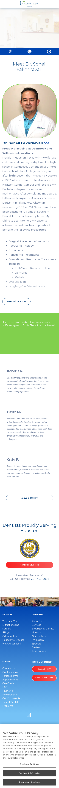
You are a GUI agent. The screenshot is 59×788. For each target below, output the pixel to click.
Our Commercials (12, 698)
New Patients (9, 694)
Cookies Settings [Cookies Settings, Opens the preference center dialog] (29, 764)
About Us (37, 621)
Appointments (10, 679)
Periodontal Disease (13, 640)
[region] (29, 756)
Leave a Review (29, 498)
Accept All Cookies (29, 782)
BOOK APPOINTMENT (44, 678)
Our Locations (10, 672)
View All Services (11, 643)
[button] (10, 51)
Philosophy (38, 640)
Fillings (6, 632)
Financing (7, 691)
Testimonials (38, 651)
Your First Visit (10, 621)
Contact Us (8, 668)
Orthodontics (9, 636)
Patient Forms (10, 675)
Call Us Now (44, 669)
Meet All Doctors (16, 301)
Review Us (38, 647)
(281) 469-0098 (39, 578)
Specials (36, 643)
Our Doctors (38, 636)
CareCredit (8, 683)
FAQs (5, 687)
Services (36, 625)
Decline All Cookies (29, 773)
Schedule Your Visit (29, 565)
